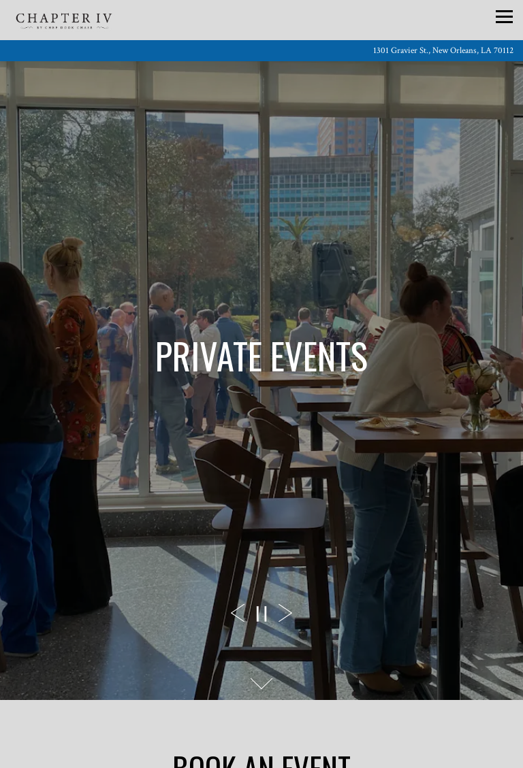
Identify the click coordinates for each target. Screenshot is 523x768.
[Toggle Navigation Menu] (504, 16)
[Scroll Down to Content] (261, 684)
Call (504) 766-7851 (262, 714)
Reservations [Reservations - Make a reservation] (261, 750)
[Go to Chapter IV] (261, 50)
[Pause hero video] (261, 614)
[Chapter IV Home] (64, 38)
